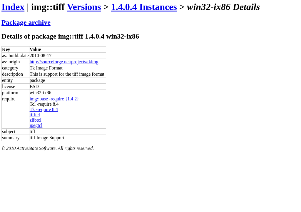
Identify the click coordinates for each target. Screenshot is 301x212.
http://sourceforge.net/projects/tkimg (64, 61)
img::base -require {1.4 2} (54, 98)
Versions (84, 6)
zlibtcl (35, 119)
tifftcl (35, 114)
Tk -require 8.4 (44, 109)
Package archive (26, 22)
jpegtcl (36, 125)
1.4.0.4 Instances (144, 6)
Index (12, 6)
